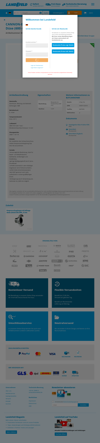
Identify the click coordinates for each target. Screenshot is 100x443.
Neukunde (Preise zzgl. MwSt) (63, 45)
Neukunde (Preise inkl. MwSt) (63, 51)
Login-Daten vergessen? (37, 67)
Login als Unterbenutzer (37, 65)
